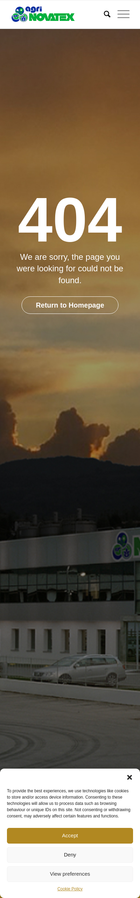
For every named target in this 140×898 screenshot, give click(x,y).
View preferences (70, 874)
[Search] (103, 14)
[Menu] (120, 14)
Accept (70, 835)
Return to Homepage (70, 305)
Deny (70, 855)
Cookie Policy (70, 888)
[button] (129, 777)
